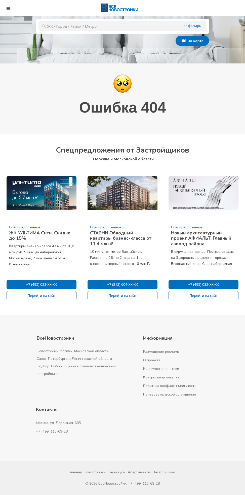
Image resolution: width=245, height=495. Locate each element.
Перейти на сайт (41, 295)
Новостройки (95, 472)
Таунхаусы (117, 472)
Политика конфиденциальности (169, 385)
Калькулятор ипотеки (161, 368)
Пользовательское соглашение (169, 394)
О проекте (151, 360)
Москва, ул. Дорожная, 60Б (58, 422)
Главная (75, 472)
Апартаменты (139, 472)
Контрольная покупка (161, 377)
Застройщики (164, 472)
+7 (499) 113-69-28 (52, 431)
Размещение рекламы (161, 351)
